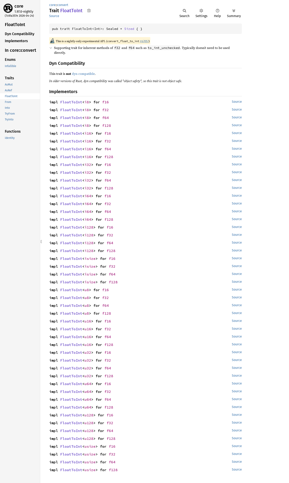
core (18, 6)
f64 (105, 117)
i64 (87, 196)
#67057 (144, 41)
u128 (88, 415)
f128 (106, 125)
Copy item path (89, 10)
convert (62, 5)
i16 (87, 133)
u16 (87, 321)
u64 (87, 383)
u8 (86, 290)
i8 (86, 102)
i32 (87, 164)
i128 (88, 227)
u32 (87, 352)
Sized (129, 29)
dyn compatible (83, 73)
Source (54, 16)
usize (90, 446)
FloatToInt (71, 102)
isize (90, 258)
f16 (105, 102)
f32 (105, 110)
